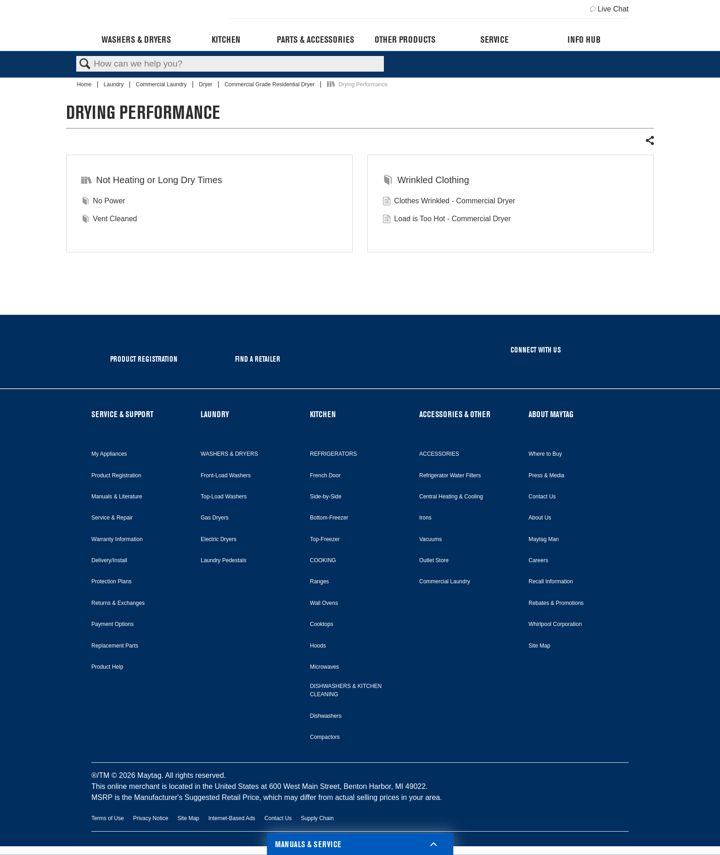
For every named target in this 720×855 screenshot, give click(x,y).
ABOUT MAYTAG (551, 414)
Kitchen (226, 39)
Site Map (539, 646)
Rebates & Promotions (556, 603)
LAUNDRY (215, 414)
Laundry (114, 84)
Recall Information (551, 581)
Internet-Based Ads (231, 818)
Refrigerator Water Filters (450, 475)
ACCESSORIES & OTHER (454, 414)
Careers (538, 560)
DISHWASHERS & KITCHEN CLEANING (346, 690)
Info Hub (584, 39)
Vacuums (430, 539)
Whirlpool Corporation (555, 624)
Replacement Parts (114, 646)
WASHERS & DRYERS (229, 454)
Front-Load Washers (226, 475)
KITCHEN (323, 414)
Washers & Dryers (136, 39)
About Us (540, 517)
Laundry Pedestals (223, 560)
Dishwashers (326, 716)
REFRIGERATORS (333, 454)
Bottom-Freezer (329, 517)
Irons (425, 517)
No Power (103, 202)
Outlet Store (434, 560)
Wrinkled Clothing (425, 180)
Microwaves (324, 667)
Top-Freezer (325, 539)
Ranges (319, 581)
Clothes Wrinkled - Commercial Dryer (448, 202)
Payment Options (112, 624)
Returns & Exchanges (118, 603)
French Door (325, 475)
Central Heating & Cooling (451, 496)
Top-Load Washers (224, 496)
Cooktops (321, 624)
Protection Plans (111, 581)
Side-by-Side (326, 496)
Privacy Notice (151, 818)
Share (649, 140)
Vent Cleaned (109, 219)
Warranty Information (117, 539)
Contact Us (542, 496)
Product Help (107, 667)
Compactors (325, 737)
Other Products (405, 39)
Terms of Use (107, 818)
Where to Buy (545, 454)
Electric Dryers (218, 539)
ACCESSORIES (439, 454)
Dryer (206, 84)
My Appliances (109, 454)
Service (494, 39)
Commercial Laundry (162, 84)
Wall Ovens (324, 603)
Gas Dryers (215, 517)
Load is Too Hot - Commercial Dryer (446, 219)
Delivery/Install (109, 560)
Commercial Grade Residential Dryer (270, 84)
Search (85, 64)
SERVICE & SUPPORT (122, 414)
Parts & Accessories (315, 39)
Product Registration (116, 475)
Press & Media (546, 475)
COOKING (323, 560)
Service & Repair (112, 517)
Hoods (318, 646)
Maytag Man (544, 539)
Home (85, 84)
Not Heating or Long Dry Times (151, 180)
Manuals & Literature (116, 496)
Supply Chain (317, 818)
